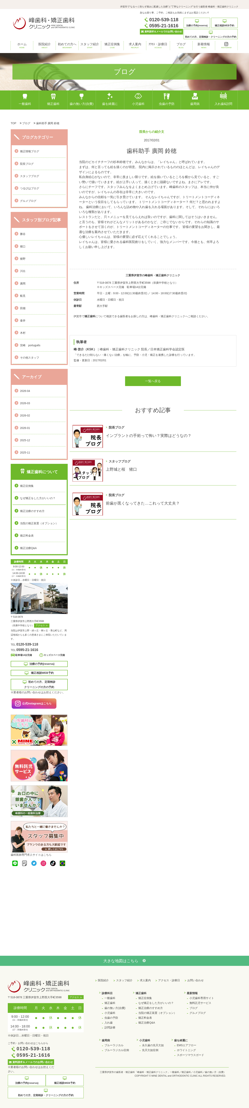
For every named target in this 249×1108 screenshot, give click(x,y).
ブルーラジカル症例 (116, 1050)
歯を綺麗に (110, 98)
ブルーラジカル (114, 1045)
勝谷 (22, 234)
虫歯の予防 (166, 98)
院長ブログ (27, 163)
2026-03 (25, 403)
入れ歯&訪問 (223, 98)
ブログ (181, 46)
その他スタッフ (29, 357)
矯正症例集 (112, 46)
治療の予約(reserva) (197, 23)
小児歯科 (138, 98)
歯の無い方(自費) (82, 98)
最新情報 (192, 993)
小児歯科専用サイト (201, 998)
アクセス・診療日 (169, 980)
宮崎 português (30, 345)
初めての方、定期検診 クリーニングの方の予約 (39, 684)
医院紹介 (44, 46)
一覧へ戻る (153, 381)
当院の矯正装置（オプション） (39, 523)
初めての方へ (67, 46)
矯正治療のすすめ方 (32, 511)
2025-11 (25, 452)
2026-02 (25, 415)
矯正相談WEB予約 (224, 23)
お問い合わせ (195, 980)
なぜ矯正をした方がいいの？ (37, 498)
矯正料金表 (27, 535)
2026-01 (25, 428)
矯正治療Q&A (28, 548)
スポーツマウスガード (190, 1055)
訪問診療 (109, 1027)
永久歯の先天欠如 (153, 1045)
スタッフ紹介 (89, 46)
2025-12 (25, 440)
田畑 (22, 308)
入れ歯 (108, 1022)
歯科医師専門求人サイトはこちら (31, 854)
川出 (22, 271)
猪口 (22, 246)
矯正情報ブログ (29, 151)
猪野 (22, 258)
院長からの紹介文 (151, 131)
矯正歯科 (53, 98)
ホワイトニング (186, 1050)
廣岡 (22, 283)
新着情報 (203, 46)
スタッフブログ (29, 176)
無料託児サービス (200, 1002)
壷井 (22, 320)
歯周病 (195, 98)
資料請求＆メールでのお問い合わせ (161, 31)
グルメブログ (28, 200)
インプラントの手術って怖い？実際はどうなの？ (148, 435)
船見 (22, 295)
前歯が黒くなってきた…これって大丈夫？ (143, 503)
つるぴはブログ (29, 188)
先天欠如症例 (150, 1050)
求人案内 (135, 46)
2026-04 (25, 390)
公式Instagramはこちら (37, 703)
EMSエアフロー (186, 1045)
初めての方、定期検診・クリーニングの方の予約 (210, 34)
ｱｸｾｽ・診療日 (158, 46)
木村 (22, 332)
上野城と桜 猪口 (121, 469)
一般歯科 (25, 98)
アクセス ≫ (42, 625)
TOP (13, 123)
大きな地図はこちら (124, 961)
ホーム (22, 46)
